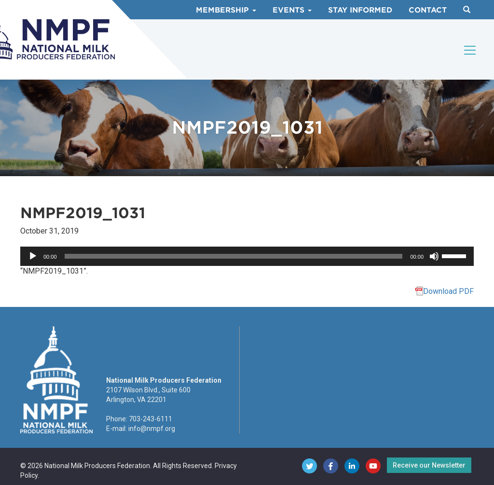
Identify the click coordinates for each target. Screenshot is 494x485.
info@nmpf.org (151, 428)
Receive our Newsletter (429, 465)
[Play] (33, 256)
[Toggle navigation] (470, 50)
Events (292, 10)
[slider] (234, 256)
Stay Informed (360, 10)
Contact (428, 10)
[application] (247, 256)
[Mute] (434, 256)
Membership (226, 10)
